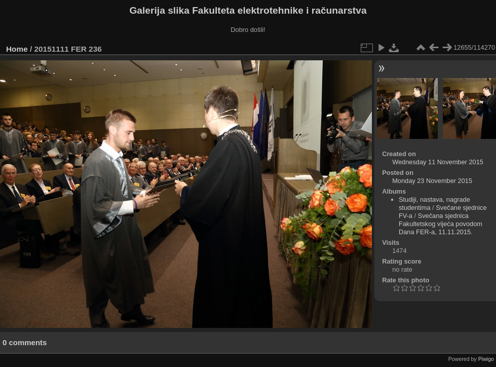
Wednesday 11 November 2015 (437, 162)
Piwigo (486, 359)
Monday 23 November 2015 (432, 181)
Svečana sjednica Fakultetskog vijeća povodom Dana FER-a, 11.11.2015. (440, 224)
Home (17, 49)
